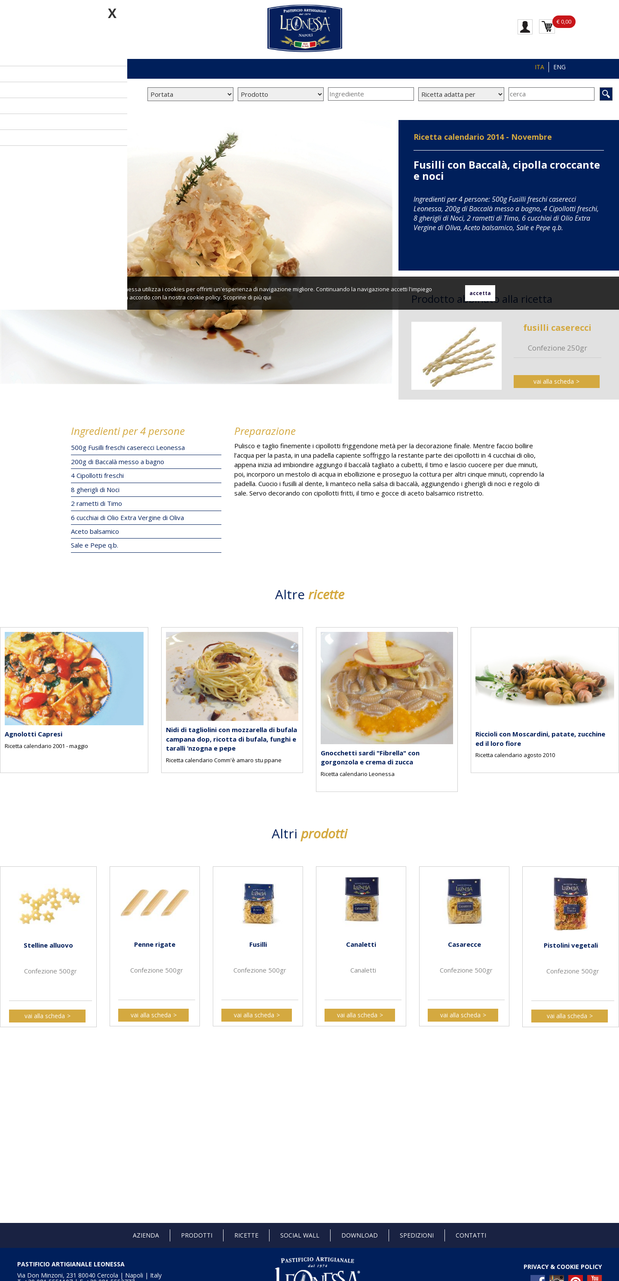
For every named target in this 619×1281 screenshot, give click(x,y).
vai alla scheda (553, 381)
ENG (559, 67)
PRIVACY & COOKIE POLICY (563, 1267)
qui (267, 297)
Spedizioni (417, 1235)
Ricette (246, 1235)
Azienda (146, 1235)
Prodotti (196, 1235)
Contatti (471, 1235)
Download (359, 1235)
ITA (539, 67)
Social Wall (299, 1235)
